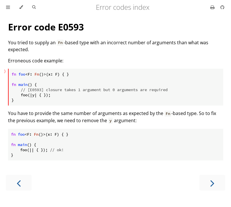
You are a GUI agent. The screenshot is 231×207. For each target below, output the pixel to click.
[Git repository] (222, 7)
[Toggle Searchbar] (34, 7)
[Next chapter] (212, 183)
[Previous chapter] (19, 183)
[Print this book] (213, 7)
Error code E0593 (46, 27)
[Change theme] (21, 7)
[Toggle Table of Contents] (8, 7)
